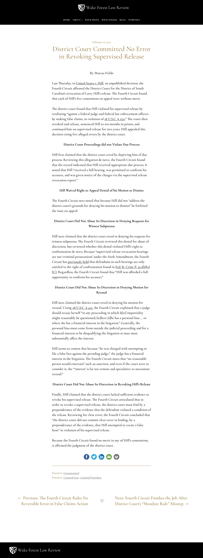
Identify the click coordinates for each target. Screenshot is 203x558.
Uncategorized (71, 473)
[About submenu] (81, 20)
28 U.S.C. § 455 (82, 308)
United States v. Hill (89, 83)
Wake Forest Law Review (107, 7)
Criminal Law (70, 477)
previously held (78, 262)
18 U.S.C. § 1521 (114, 119)
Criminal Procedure (90, 477)
